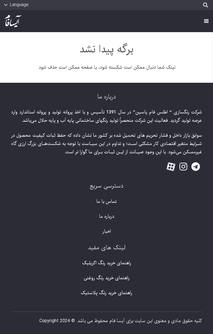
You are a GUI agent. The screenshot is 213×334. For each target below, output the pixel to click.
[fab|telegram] (195, 167)
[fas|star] (171, 167)
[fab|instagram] (183, 167)
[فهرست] (206, 21)
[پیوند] (12, 21)
